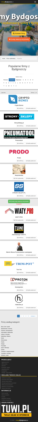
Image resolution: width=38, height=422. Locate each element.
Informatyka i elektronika (7, 332)
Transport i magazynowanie (7, 351)
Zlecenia (4, 365)
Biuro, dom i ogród (5, 326)
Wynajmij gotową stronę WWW (9, 383)
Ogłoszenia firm (5, 362)
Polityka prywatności (6, 400)
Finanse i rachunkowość (7, 330)
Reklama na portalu (6, 377)
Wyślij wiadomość (31, 108)
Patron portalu (5, 393)
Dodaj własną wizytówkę (19, 39)
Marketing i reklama (5, 336)
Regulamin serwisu (6, 398)
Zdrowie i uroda (4, 355)
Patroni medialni (5, 395)
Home (3, 58)
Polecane (5, 79)
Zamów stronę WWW (7, 381)
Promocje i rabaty (6, 367)
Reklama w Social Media (7, 386)
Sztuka (2, 349)
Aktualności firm (5, 369)
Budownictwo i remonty (6, 328)
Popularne (11, 79)
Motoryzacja (4, 340)
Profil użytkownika (18, 178)
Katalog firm (4, 371)
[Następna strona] (33, 316)
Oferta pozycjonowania (7, 384)
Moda (2, 338)
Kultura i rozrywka (5, 334)
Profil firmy (20, 108)
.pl (7, 2)
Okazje (2, 343)
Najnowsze (18, 79)
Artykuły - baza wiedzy (7, 372)
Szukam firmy (19, 33)
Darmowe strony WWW (7, 379)
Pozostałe (3, 345)
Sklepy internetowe (6, 388)
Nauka (2, 342)
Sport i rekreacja (5, 347)
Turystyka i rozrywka (6, 353)
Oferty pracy (4, 364)
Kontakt (3, 396)
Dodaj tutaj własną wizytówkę (19, 201)
